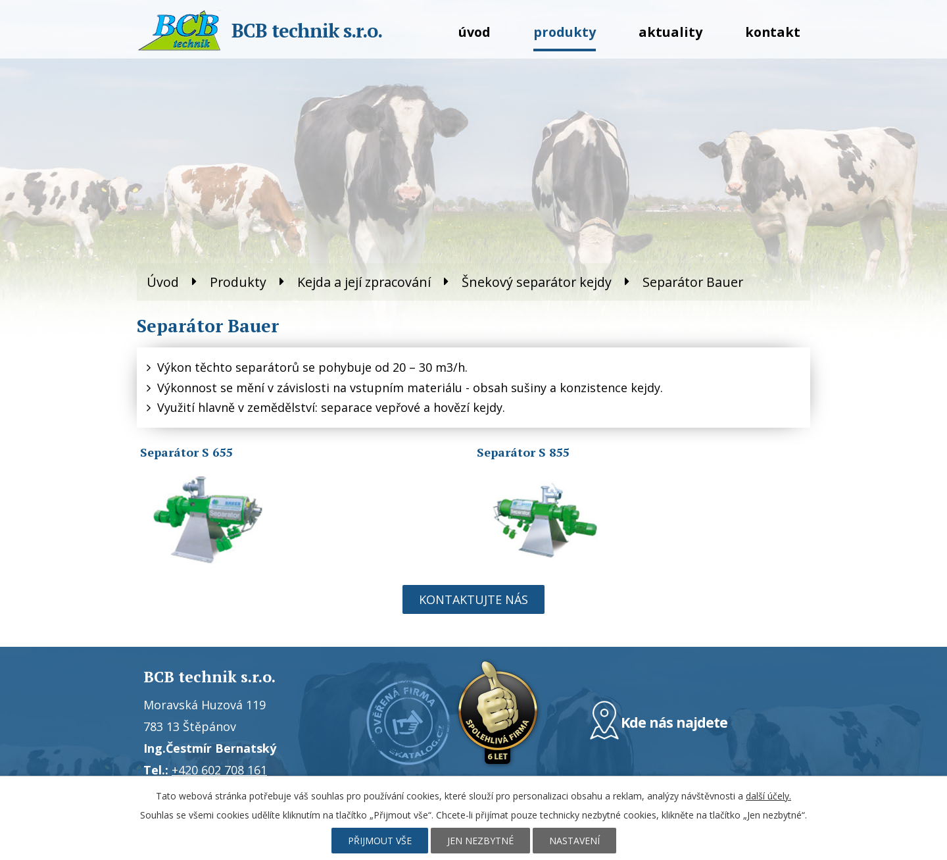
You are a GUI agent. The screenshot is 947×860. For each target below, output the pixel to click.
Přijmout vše (380, 840)
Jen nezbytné (480, 840)
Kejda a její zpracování (364, 282)
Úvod (474, 32)
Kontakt (772, 32)
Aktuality (670, 32)
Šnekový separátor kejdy (537, 282)
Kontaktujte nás (473, 599)
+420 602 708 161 (219, 770)
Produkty (564, 32)
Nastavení (574, 840)
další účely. (768, 796)
